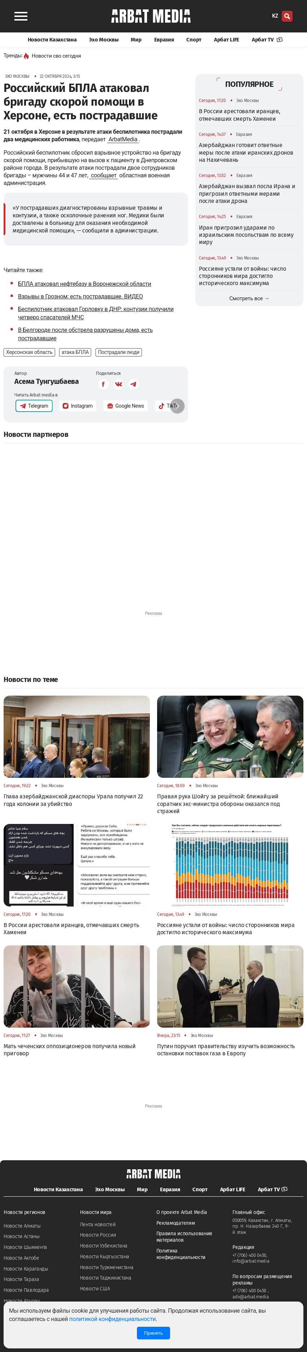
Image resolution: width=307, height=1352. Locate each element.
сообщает (103, 175)
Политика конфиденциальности (181, 1254)
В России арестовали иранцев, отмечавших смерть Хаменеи (239, 115)
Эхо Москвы (103, 39)
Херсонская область (29, 352)
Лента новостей (98, 1225)
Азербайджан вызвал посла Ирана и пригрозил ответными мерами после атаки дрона (247, 193)
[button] (177, 405)
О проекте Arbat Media (182, 1212)
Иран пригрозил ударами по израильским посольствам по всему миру (246, 235)
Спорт (193, 39)
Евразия (164, 39)
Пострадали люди (118, 352)
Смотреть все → (250, 298)
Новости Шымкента (25, 1247)
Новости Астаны (22, 1236)
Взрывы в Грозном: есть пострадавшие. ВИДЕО (80, 296)
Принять (153, 1333)
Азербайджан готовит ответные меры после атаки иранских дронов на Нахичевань (246, 152)
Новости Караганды (26, 1269)
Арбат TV (267, 39)
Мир (136, 39)
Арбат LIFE (226, 39)
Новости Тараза (21, 1279)
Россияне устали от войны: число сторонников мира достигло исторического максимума (242, 276)
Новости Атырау (22, 1301)
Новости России (98, 1235)
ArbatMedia (122, 139)
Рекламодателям (175, 1223)
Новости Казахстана (52, 39)
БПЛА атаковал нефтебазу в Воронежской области (84, 283)
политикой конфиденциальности (112, 1319)
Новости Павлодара (26, 1290)
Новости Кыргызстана (104, 1257)
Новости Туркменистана (107, 1267)
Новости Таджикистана (106, 1278)
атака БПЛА (75, 352)
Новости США (95, 1289)
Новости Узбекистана (104, 1246)
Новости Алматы (22, 1226)
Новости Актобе (21, 1258)
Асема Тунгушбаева (46, 381)
